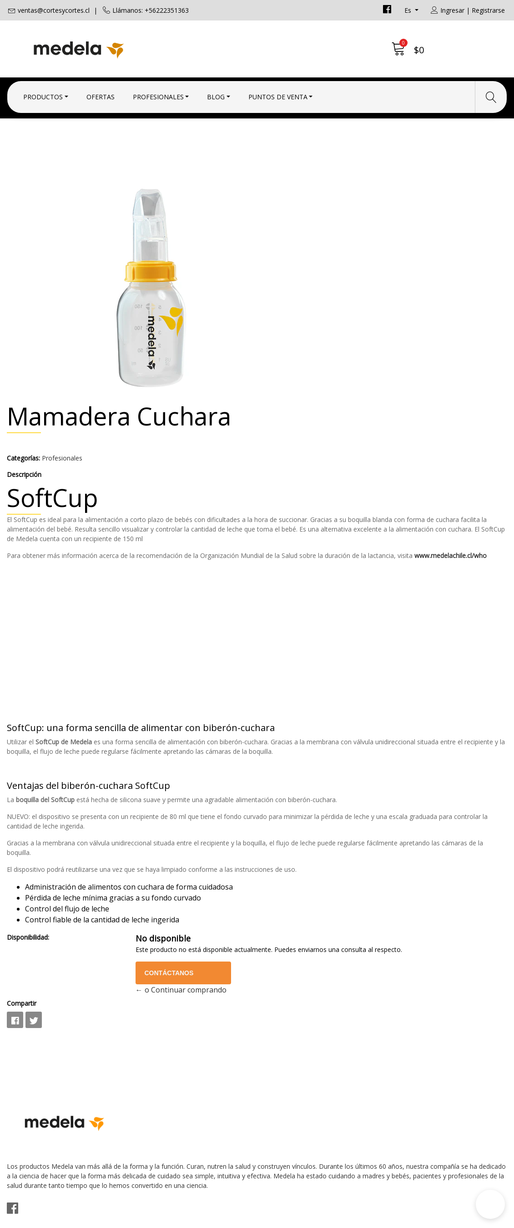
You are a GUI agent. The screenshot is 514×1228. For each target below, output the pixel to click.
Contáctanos (365, 881)
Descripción (281, 266)
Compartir (278, 911)
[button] (490, 1204)
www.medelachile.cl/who (300, 386)
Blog (216, 92)
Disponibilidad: (285, 836)
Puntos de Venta (277, 92)
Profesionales (158, 92)
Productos (43, 92)
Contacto (279, 1024)
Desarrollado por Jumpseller (337, 1218)
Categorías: (280, 250)
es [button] (408, 10)
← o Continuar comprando (373, 898)
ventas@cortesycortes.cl (54, 10)
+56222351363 (160, 1060)
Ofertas (100, 92)
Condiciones (284, 1037)
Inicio (192, 157)
